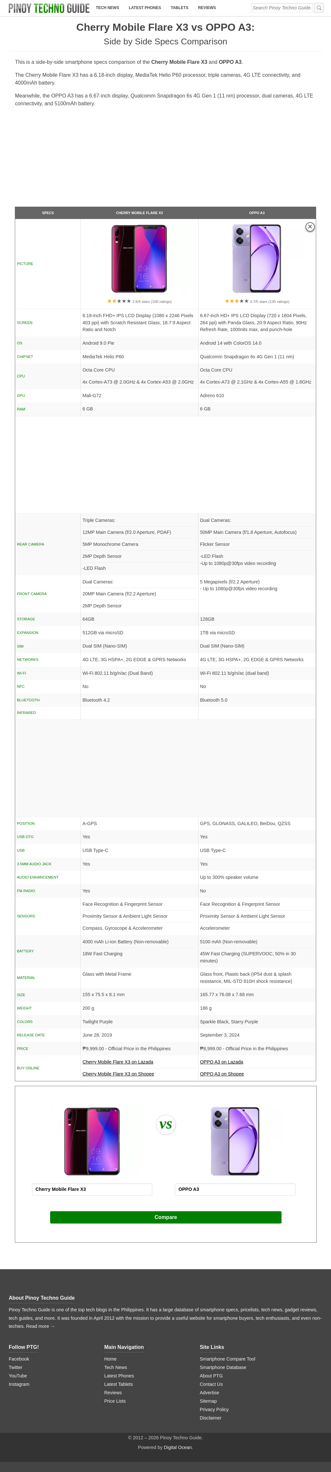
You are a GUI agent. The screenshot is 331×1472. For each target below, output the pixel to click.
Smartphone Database (223, 1367)
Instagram (19, 1384)
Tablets (179, 8)
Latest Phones (145, 8)
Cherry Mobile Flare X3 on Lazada (139, 1063)
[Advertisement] (165, 159)
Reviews (207, 8)
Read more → (40, 1326)
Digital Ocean (178, 1447)
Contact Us (211, 1384)
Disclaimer (210, 1417)
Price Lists (114, 1401)
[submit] (319, 8)
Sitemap (208, 1401)
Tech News (107, 8)
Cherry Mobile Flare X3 (139, 213)
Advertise (209, 1392)
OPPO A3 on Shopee (222, 1073)
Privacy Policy (214, 1409)
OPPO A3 (257, 213)
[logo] (49, 8)
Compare (166, 1217)
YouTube (18, 1375)
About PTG (211, 1375)
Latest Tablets (118, 1384)
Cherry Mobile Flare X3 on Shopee (118, 1073)
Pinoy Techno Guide (50, 1298)
